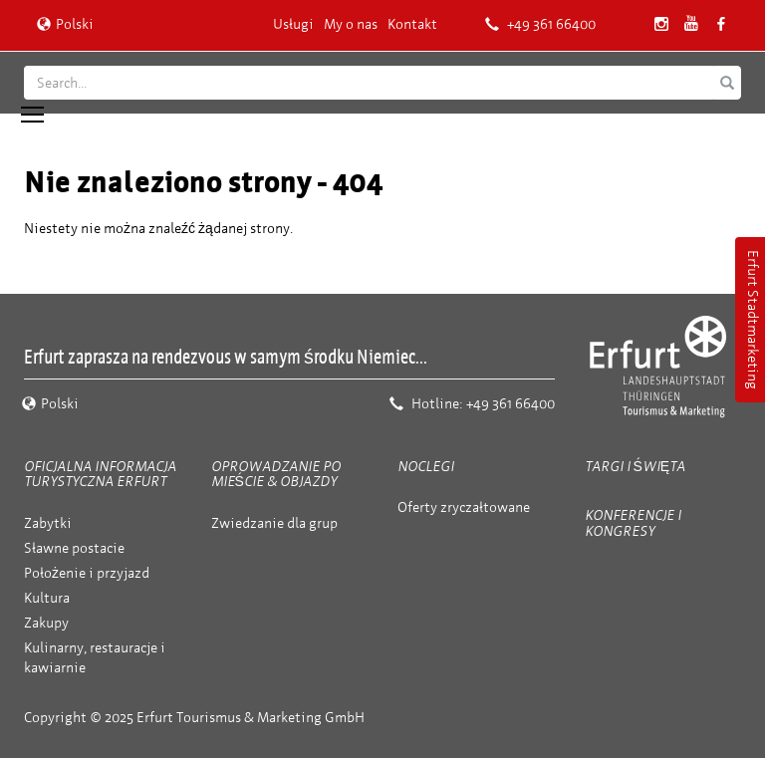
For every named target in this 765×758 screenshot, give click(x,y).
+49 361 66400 (540, 24)
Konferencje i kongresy (633, 523)
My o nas (351, 24)
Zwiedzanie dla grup (274, 523)
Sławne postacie (74, 548)
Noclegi (425, 466)
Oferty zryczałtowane (463, 507)
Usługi (293, 24)
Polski (65, 24)
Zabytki (48, 523)
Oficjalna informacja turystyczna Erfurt (100, 474)
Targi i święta (635, 466)
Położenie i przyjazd (86, 573)
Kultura (47, 598)
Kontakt (412, 24)
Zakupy (46, 623)
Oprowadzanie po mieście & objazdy (276, 474)
